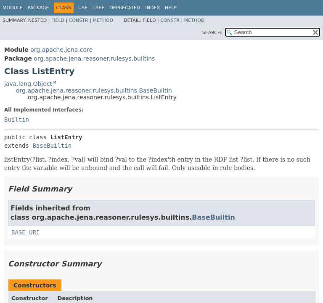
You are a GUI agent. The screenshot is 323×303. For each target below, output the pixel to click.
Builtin (16, 119)
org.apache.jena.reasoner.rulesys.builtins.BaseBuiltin (94, 90)
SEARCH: (212, 32)
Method (103, 20)
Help (171, 8)
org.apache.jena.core (61, 49)
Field (57, 20)
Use (82, 8)
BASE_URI (25, 232)
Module (13, 8)
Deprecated (124, 8)
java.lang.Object (28, 83)
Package (38, 8)
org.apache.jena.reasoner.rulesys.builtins (94, 58)
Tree (98, 8)
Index (152, 8)
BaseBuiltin (51, 145)
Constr (78, 20)
